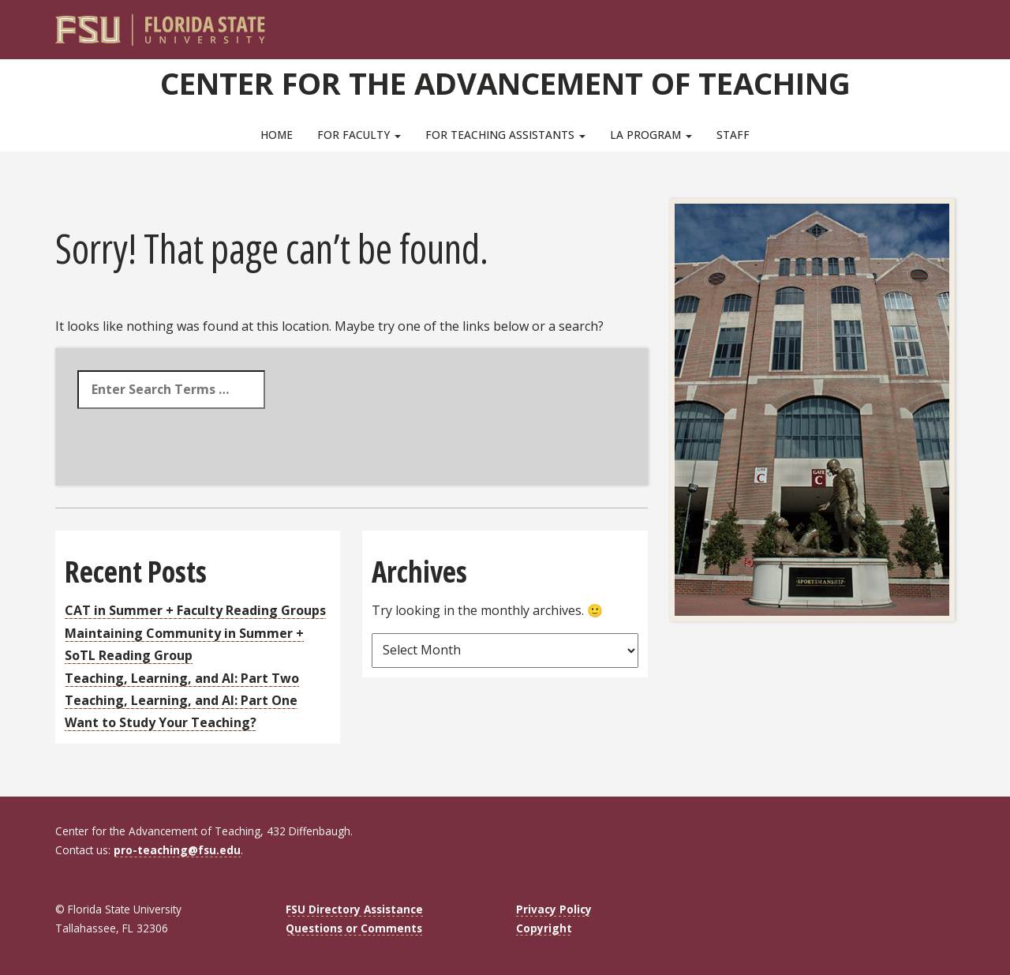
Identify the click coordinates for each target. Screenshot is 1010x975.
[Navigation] (953, 24)
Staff (733, 134)
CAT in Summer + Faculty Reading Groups (195, 610)
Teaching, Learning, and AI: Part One (181, 700)
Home (276, 134)
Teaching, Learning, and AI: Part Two (182, 678)
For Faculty (359, 134)
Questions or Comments (354, 928)
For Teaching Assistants (505, 134)
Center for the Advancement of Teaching (505, 82)
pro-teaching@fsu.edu (177, 849)
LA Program (651, 134)
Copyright (544, 928)
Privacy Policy (554, 909)
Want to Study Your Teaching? (160, 722)
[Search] (932, 24)
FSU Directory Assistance (354, 909)
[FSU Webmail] (910, 24)
